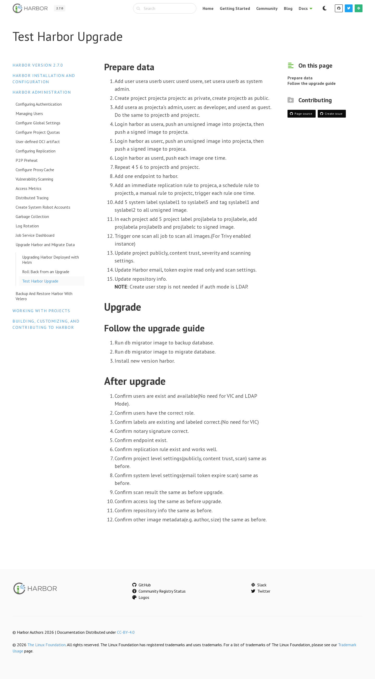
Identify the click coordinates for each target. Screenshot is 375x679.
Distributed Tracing (32, 197)
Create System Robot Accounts (43, 207)
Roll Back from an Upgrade (45, 271)
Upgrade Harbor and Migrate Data (45, 244)
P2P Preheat (27, 160)
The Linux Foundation (46, 644)
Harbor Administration (41, 92)
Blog (288, 8)
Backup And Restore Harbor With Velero (44, 296)
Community (267, 8)
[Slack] (358, 8)
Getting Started (235, 8)
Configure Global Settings (38, 122)
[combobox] (164, 8)
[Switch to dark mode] (324, 8)
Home (208, 8)
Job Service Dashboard (35, 235)
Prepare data (300, 77)
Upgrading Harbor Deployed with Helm (50, 259)
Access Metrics (28, 188)
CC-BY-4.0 (126, 632)
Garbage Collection (32, 216)
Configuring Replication (35, 150)
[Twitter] (349, 8)
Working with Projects (41, 310)
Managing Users (29, 113)
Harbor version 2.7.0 (37, 65)
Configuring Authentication (39, 104)
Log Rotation (27, 225)
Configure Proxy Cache (35, 169)
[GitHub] (339, 8)
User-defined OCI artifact (38, 141)
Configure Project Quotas (38, 132)
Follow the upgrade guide (312, 83)
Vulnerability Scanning (34, 179)
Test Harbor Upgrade (40, 281)
